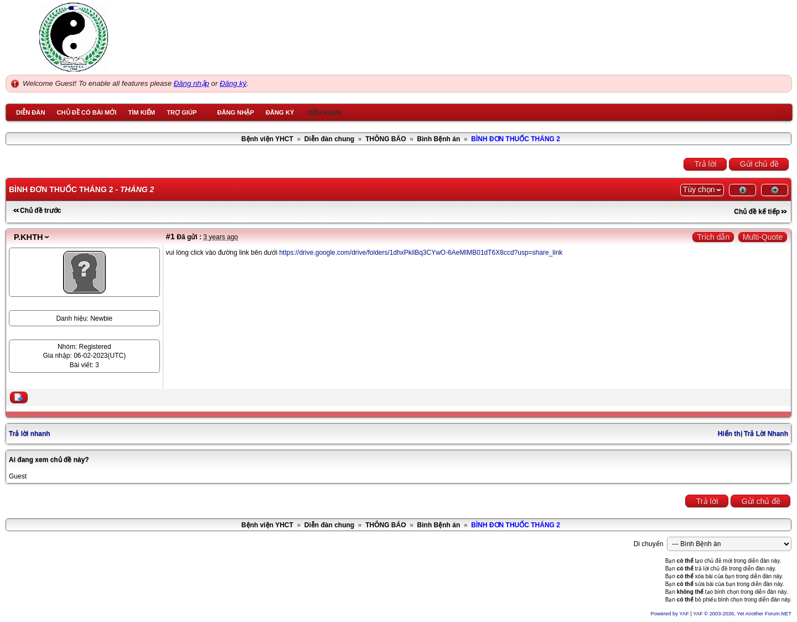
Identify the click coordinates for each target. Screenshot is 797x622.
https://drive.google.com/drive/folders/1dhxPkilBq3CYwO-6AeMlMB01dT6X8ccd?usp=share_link (420, 252)
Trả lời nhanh (29, 434)
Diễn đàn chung (329, 139)
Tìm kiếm (141, 112)
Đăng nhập (191, 83)
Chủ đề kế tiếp (757, 211)
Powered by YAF (670, 613)
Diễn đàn (30, 112)
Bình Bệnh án (438, 139)
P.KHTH (28, 237)
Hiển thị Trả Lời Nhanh (753, 434)
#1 (170, 236)
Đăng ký (233, 83)
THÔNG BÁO (385, 139)
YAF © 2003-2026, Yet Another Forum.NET (742, 613)
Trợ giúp (181, 112)
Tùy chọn (699, 189)
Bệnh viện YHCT (267, 139)
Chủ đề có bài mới (86, 112)
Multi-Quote (763, 237)
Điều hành (324, 112)
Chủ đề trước (40, 210)
